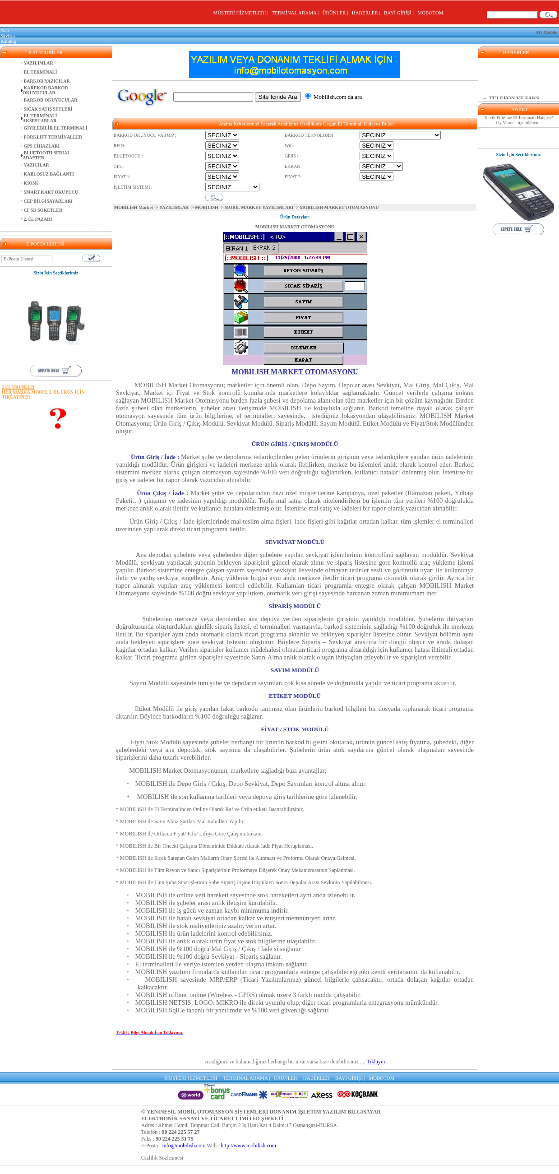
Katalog (8, 41)
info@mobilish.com (183, 1145)
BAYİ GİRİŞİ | (400, 12)
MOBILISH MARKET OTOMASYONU (294, 226)
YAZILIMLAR (174, 207)
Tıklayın (376, 1061)
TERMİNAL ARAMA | (296, 12)
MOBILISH (206, 207)
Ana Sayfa (6, 33)
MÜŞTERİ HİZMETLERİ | (241, 12)
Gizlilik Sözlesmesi (162, 1158)
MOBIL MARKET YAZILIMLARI (259, 207)
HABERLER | (367, 12)
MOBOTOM (430, 12)
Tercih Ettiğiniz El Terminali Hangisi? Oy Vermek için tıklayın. (518, 120)
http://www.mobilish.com (248, 1145)
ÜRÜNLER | (337, 12)
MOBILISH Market (133, 207)
